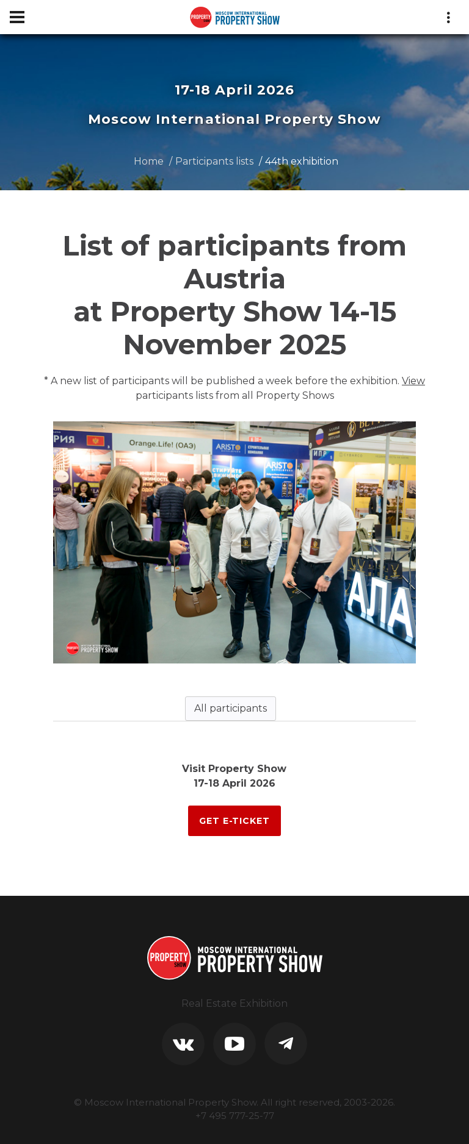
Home (149, 161)
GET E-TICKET (234, 820)
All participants (230, 708)
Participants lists (214, 161)
